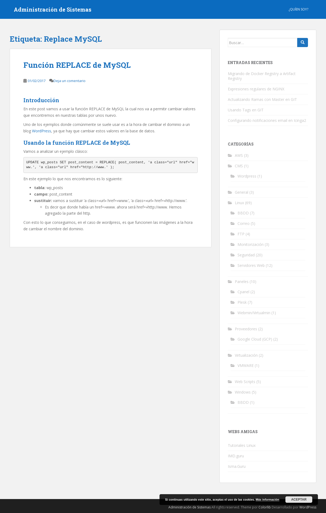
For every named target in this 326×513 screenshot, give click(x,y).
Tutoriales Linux (242, 445)
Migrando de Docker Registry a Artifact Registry (262, 76)
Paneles (242, 281)
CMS (239, 165)
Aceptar (298, 499)
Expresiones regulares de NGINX (256, 88)
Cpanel (243, 291)
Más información (267, 499)
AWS (239, 155)
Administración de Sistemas (52, 9)
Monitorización (251, 244)
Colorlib (264, 507)
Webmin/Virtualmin (254, 312)
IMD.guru (236, 455)
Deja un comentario (70, 80)
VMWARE (246, 365)
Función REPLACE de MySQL (77, 65)
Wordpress (247, 176)
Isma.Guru (237, 466)
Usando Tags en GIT (246, 109)
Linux (239, 202)
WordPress (41, 130)
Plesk (242, 302)
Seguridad (246, 254)
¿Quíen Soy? (298, 9)
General (241, 192)
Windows (243, 392)
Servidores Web (251, 265)
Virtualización (246, 355)
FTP (241, 233)
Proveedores (246, 328)
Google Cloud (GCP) (255, 339)
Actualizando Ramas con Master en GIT (262, 99)
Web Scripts (245, 381)
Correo (244, 223)
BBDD (243, 212)
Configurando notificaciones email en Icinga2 (267, 120)
